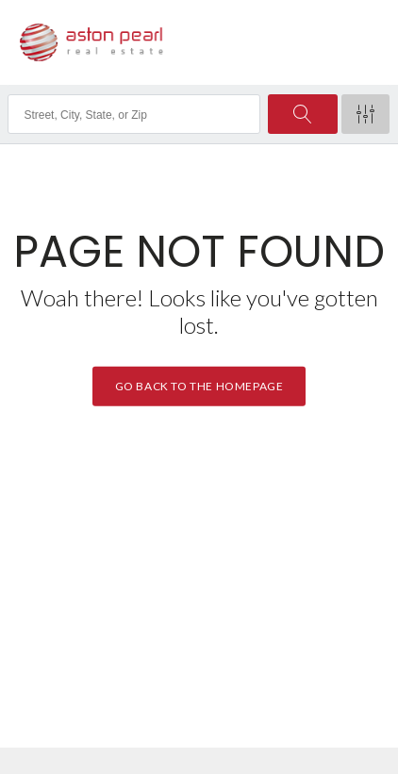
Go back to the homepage (199, 386)
